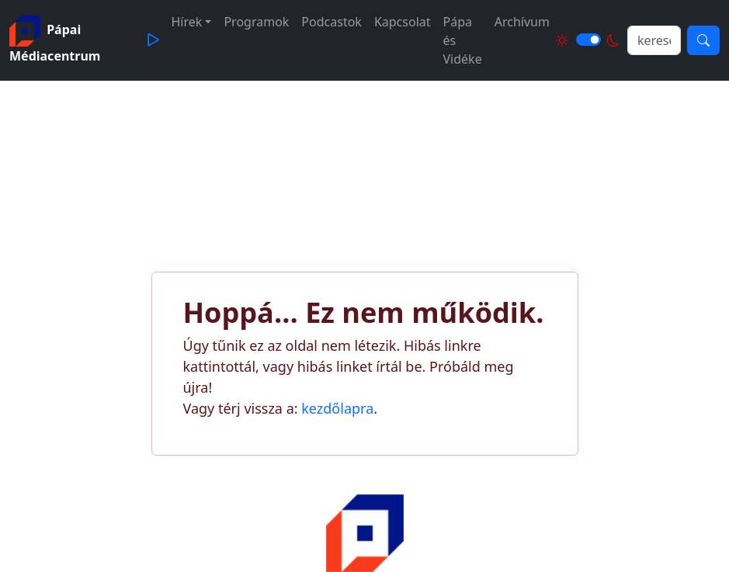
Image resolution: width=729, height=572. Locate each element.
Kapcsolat (402, 21)
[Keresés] (703, 40)
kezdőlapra (337, 408)
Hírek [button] (187, 21)
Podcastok (331, 21)
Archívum (522, 21)
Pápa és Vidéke (462, 40)
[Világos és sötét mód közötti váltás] (588, 39)
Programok (256, 21)
